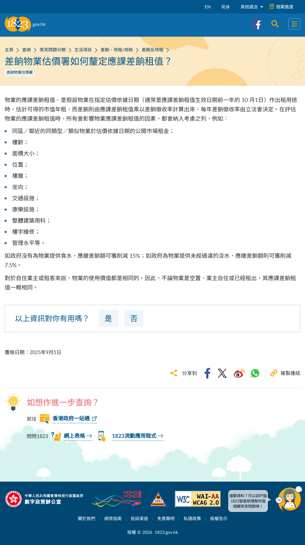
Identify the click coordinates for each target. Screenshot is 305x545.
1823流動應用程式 (134, 436)
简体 (225, 7)
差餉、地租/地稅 (117, 50)
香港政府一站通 (71, 418)
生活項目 (83, 50)
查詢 (26, 50)
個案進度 (281, 6)
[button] (289, 498)
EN (208, 7)
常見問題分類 (53, 50)
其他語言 (252, 7)
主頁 (9, 50)
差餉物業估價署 (20, 72)
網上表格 (74, 436)
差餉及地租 (152, 50)
